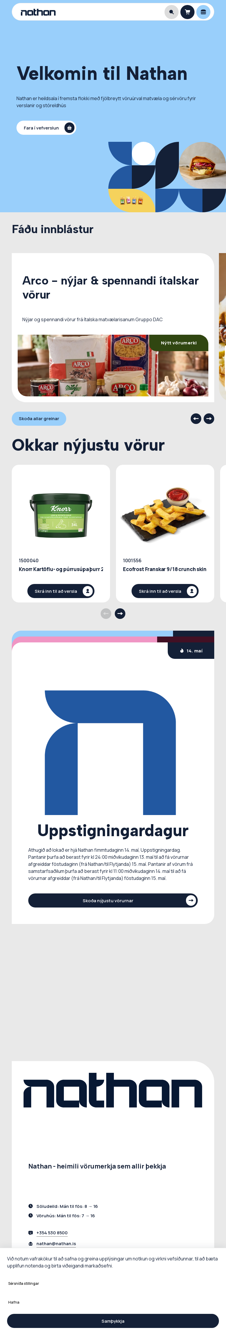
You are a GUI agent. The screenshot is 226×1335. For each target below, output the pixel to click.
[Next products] (120, 613)
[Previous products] (106, 613)
